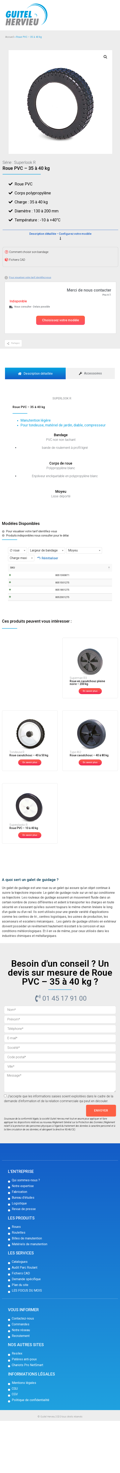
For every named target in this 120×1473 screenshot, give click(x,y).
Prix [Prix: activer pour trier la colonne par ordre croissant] (72, 567)
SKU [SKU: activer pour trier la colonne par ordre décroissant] (12, 567)
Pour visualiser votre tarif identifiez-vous (30, 277)
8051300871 (21, 588)
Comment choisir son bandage (28, 252)
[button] (60, 320)
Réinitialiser (50, 558)
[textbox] (17, 550)
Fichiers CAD (17, 259)
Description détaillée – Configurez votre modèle (60, 233)
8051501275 (21, 606)
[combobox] (17, 550)
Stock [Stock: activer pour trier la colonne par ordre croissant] (88, 567)
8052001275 (21, 643)
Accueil (9, 37)
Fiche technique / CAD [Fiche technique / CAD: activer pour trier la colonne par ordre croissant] (56, 571)
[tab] (35, 373)
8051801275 (21, 625)
